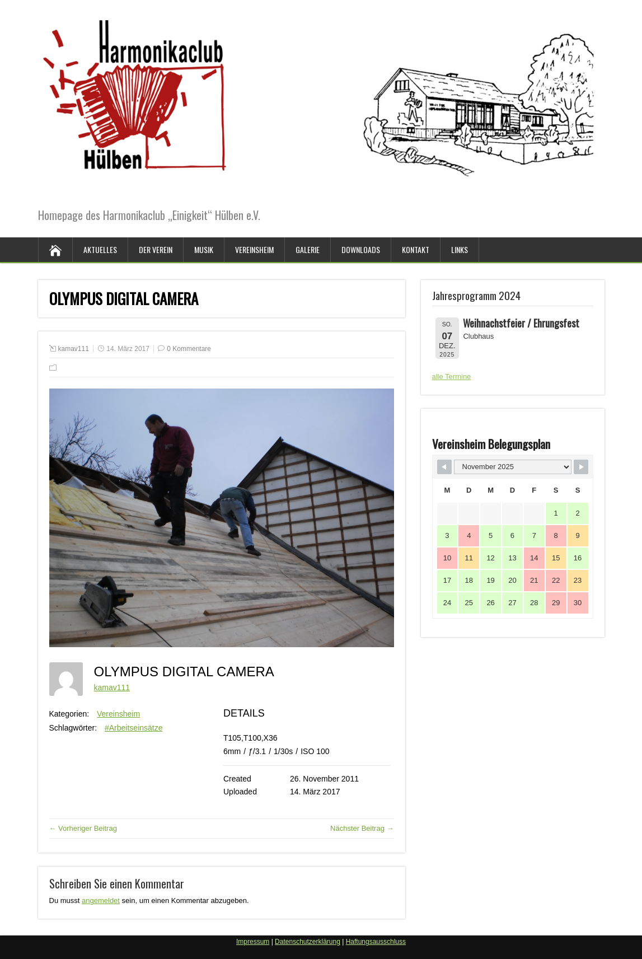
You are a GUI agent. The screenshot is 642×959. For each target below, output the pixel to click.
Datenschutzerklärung (307, 942)
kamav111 (73, 349)
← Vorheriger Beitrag (83, 828)
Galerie (308, 249)
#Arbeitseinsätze (134, 727)
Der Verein (155, 249)
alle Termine (451, 376)
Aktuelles (100, 249)
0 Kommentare (189, 349)
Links (459, 249)
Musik (203, 249)
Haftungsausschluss (376, 942)
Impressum (252, 942)
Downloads (360, 249)
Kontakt (415, 249)
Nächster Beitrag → (361, 828)
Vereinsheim (254, 249)
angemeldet (101, 900)
